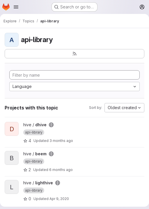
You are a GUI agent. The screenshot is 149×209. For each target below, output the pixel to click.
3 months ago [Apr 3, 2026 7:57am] (61, 140)
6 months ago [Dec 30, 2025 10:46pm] (61, 169)
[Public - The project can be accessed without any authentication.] (51, 124)
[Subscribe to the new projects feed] (74, 53)
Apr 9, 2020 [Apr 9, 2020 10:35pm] (59, 199)
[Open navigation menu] (16, 7)
